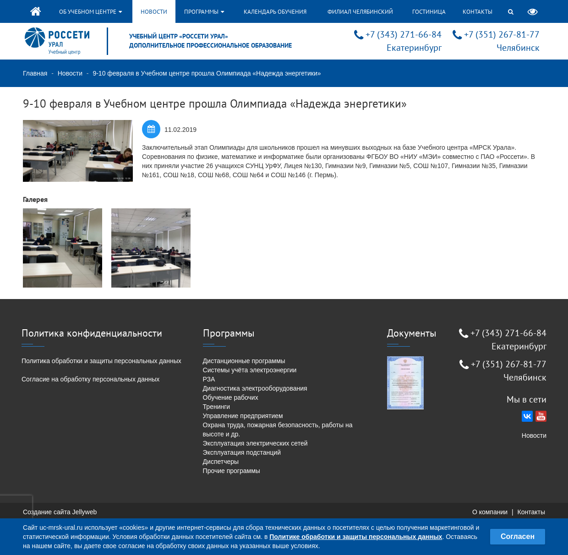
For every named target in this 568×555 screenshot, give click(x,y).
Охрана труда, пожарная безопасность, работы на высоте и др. (278, 429)
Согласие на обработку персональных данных (90, 379)
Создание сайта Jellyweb (60, 512)
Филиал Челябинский (360, 12)
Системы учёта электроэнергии (250, 370)
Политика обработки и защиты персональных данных (101, 361)
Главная (35, 73)
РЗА (209, 379)
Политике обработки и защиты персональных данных (355, 536)
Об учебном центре (90, 12)
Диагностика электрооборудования (255, 388)
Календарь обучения (275, 12)
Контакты (477, 12)
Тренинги (216, 406)
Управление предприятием (243, 415)
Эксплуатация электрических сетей (255, 443)
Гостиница (429, 12)
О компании (490, 512)
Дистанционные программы (244, 361)
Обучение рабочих (230, 397)
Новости (154, 12)
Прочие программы (231, 470)
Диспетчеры (221, 461)
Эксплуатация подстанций (242, 452)
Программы (204, 12)
